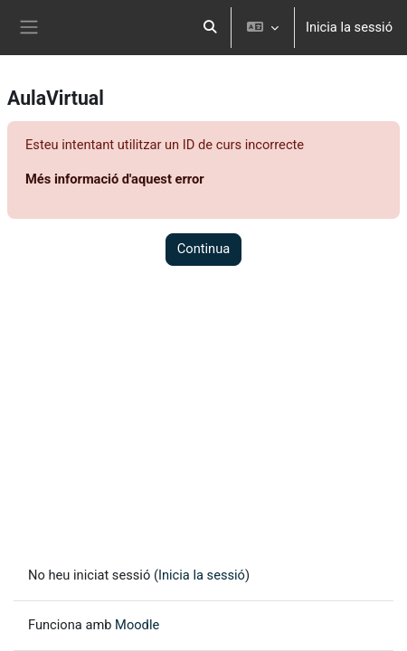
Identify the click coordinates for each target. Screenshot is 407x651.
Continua (204, 249)
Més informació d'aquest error (114, 179)
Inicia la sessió (349, 27)
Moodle (137, 625)
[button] (210, 27)
